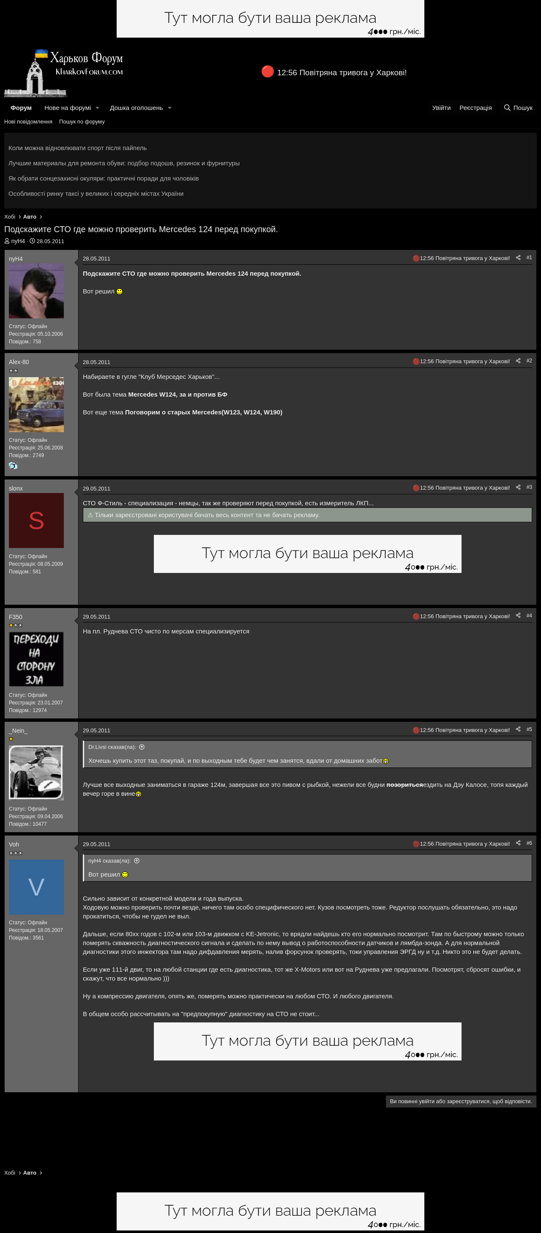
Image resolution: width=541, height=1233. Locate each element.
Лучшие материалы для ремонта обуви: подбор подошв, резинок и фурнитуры (124, 163)
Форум (21, 107)
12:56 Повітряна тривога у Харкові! (342, 72)
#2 (529, 361)
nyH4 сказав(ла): (109, 861)
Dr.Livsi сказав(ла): (112, 747)
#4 (529, 616)
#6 (529, 843)
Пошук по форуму (82, 121)
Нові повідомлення (28, 121)
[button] (98, 107)
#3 (529, 487)
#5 (529, 729)
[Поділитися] (518, 258)
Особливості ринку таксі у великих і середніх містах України (96, 193)
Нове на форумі (67, 107)
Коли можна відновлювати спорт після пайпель (77, 147)
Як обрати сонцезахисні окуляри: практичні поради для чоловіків (103, 178)
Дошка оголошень (136, 107)
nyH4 (18, 241)
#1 (529, 257)
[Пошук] (518, 107)
